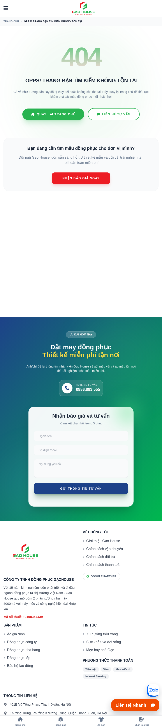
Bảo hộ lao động (20, 666)
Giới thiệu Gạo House (103, 541)
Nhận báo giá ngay (81, 178)
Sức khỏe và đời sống (103, 642)
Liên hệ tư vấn (113, 114)
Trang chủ (11, 21)
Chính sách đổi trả (100, 557)
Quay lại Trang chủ (53, 114)
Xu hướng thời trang (102, 634)
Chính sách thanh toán (104, 565)
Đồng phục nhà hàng (23, 650)
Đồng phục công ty (22, 642)
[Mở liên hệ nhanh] (153, 690)
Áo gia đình (16, 634)
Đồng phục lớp (18, 658)
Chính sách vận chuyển (104, 549)
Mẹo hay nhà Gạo (100, 650)
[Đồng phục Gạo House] (83, 8)
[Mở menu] (6, 8)
